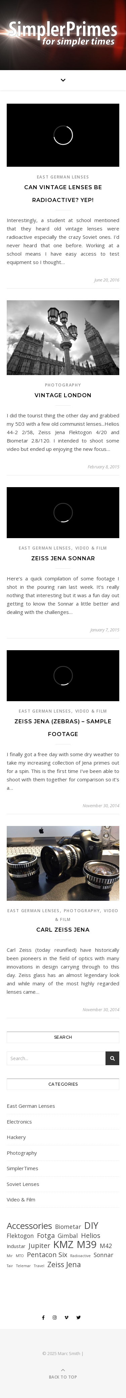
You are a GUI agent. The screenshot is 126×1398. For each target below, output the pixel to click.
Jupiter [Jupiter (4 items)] (39, 1245)
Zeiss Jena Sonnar (63, 558)
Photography (63, 385)
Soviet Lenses (23, 1184)
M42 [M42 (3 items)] (106, 1246)
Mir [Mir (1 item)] (10, 1255)
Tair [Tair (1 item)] (10, 1265)
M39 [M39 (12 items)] (87, 1244)
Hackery (16, 1137)
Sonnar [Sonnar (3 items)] (103, 1255)
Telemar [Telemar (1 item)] (23, 1265)
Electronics (19, 1121)
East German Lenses (63, 177)
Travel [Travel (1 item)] (39, 1265)
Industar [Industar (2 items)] (16, 1246)
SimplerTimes (22, 1168)
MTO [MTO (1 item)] (20, 1255)
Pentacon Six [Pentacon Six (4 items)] (47, 1254)
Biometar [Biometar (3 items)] (68, 1227)
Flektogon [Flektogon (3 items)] (20, 1236)
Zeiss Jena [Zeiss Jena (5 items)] (64, 1264)
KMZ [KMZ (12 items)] (63, 1244)
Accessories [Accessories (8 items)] (29, 1226)
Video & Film (91, 548)
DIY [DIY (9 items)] (91, 1225)
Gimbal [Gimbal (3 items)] (68, 1236)
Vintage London (63, 395)
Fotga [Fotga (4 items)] (46, 1235)
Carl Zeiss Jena (63, 930)
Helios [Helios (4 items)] (90, 1235)
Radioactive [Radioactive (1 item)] (80, 1255)
